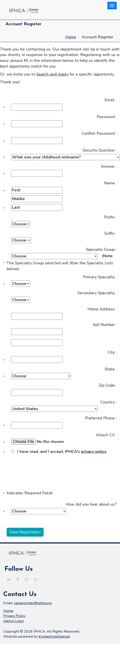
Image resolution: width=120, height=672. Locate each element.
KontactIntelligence (54, 636)
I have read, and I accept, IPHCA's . (59, 451)
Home (70, 37)
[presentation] (37, 467)
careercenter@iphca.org (33, 603)
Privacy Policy (14, 616)
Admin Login (13, 621)
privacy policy (93, 451)
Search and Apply (52, 74)
